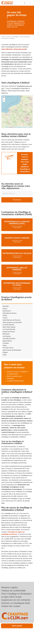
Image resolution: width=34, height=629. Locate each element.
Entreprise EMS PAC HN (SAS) (17, 253)
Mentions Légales (9, 587)
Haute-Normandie (20, 49)
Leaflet (6, 127)
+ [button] (3, 97)
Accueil (3, 36)
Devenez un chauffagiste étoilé (15, 603)
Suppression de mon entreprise (15, 600)
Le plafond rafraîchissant (15, 381)
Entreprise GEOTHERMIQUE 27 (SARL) (17, 284)
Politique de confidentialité (13, 590)
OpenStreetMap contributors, (20, 127)
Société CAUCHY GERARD (17, 238)
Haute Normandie (24, 36)
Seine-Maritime (5, 38)
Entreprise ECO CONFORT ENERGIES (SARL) (17, 223)
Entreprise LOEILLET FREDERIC (17, 269)
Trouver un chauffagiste (13, 36)
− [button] (3, 100)
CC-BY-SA (29, 127)
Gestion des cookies (10, 606)
